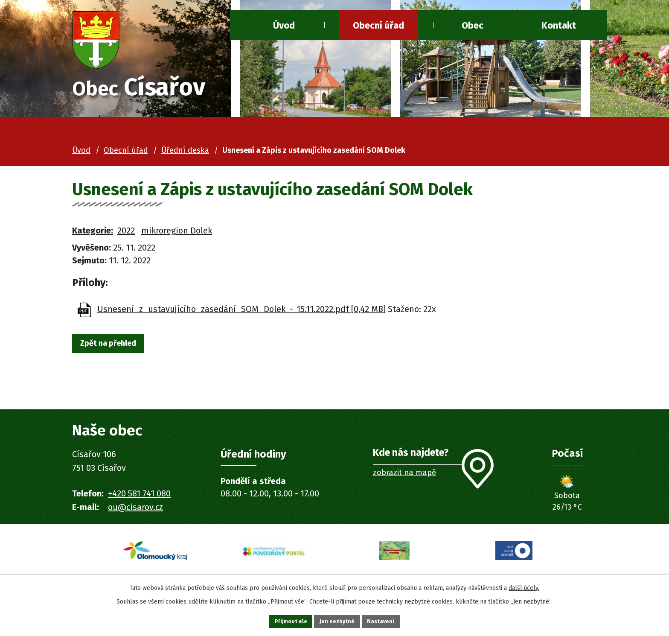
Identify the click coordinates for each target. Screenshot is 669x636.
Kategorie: (92, 233)
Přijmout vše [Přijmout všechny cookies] (282, 620)
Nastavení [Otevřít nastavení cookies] (390, 620)
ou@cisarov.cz (135, 510)
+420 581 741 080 (139, 496)
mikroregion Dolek (176, 233)
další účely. (524, 585)
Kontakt (558, 25)
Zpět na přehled (116, 348)
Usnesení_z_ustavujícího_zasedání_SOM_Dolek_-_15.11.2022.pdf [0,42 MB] (241, 312)
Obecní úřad (378, 25)
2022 (126, 233)
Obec (472, 25)
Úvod (284, 25)
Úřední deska (185, 153)
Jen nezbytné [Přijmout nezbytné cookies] (338, 620)
